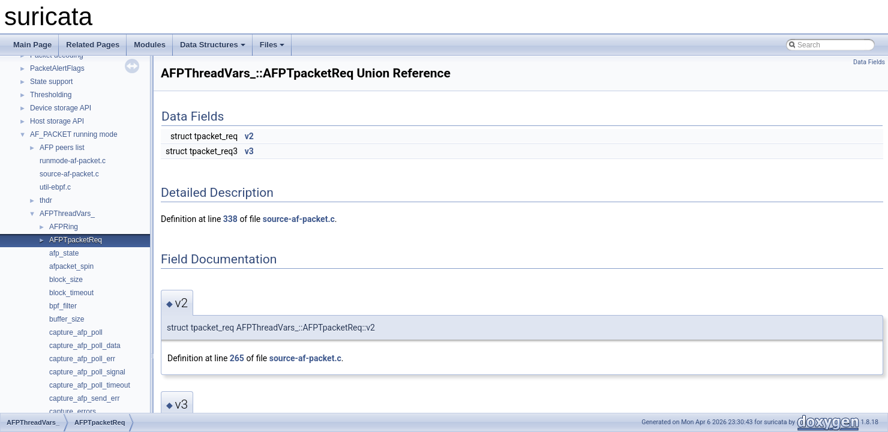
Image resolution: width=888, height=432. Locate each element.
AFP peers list (62, 147)
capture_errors (72, 411)
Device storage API (60, 108)
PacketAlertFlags (57, 68)
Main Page (32, 44)
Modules (150, 44)
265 (237, 358)
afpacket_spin (71, 266)
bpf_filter (63, 306)
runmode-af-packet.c (73, 161)
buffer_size (66, 319)
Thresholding (50, 95)
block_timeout (71, 293)
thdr (46, 200)
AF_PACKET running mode (74, 134)
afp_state (64, 253)
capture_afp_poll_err (82, 359)
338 (230, 219)
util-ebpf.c (55, 187)
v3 (249, 151)
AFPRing (63, 227)
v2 (249, 136)
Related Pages (92, 44)
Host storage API (57, 121)
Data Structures (212, 44)
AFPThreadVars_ (67, 213)
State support (51, 81)
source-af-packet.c (69, 174)
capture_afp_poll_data (85, 345)
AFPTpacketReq (75, 240)
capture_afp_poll (76, 332)
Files (272, 44)
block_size (66, 279)
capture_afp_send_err (84, 398)
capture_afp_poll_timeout (89, 385)
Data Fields (869, 62)
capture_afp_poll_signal (87, 372)
